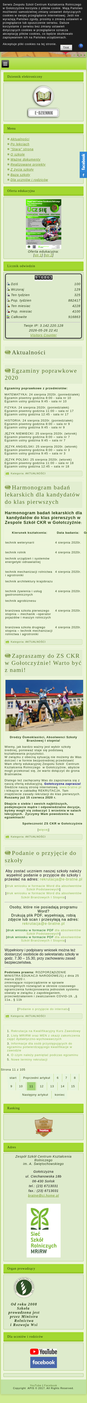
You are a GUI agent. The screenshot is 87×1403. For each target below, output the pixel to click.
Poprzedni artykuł (36, 1077)
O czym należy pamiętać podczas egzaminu (44, 1055)
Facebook (50, 1385)
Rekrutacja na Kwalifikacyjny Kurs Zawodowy (46, 1031)
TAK (66, 47)
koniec (60, 1094)
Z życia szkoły (22, 169)
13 (52, 1086)
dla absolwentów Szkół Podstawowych (44, 931)
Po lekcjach (20, 144)
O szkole (18, 154)
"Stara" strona (22, 149)
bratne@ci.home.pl (43, 1195)
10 (21, 1086)
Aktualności (20, 139)
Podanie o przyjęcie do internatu (44, 1009)
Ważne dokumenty (26, 159)
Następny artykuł (35, 1094)
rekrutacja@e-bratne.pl (61, 879)
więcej (43, 829)
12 (42, 1086)
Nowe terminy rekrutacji (29, 1059)
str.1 (38, 255)
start (13, 1077)
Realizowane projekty (28, 164)
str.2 (49, 255)
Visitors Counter (43, 335)
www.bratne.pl (70, 787)
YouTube (35, 1385)
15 (73, 1086)
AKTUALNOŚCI (35, 473)
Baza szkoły (20, 175)
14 (63, 1086)
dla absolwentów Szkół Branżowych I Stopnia (44, 938)
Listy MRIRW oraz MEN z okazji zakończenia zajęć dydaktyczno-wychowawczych (43, 1037)
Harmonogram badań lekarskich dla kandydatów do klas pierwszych (42, 494)
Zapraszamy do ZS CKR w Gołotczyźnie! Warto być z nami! (43, 662)
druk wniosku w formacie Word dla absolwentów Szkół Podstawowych (43, 887)
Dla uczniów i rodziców (29, 180)
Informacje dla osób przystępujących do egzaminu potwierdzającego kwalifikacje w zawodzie (39, 1047)
